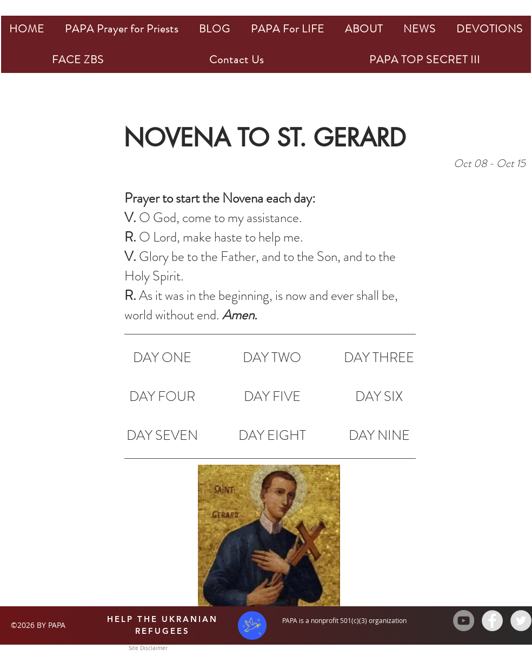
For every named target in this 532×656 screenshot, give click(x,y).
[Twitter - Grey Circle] (520, 620)
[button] (122, 29)
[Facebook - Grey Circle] (492, 620)
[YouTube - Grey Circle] (463, 620)
